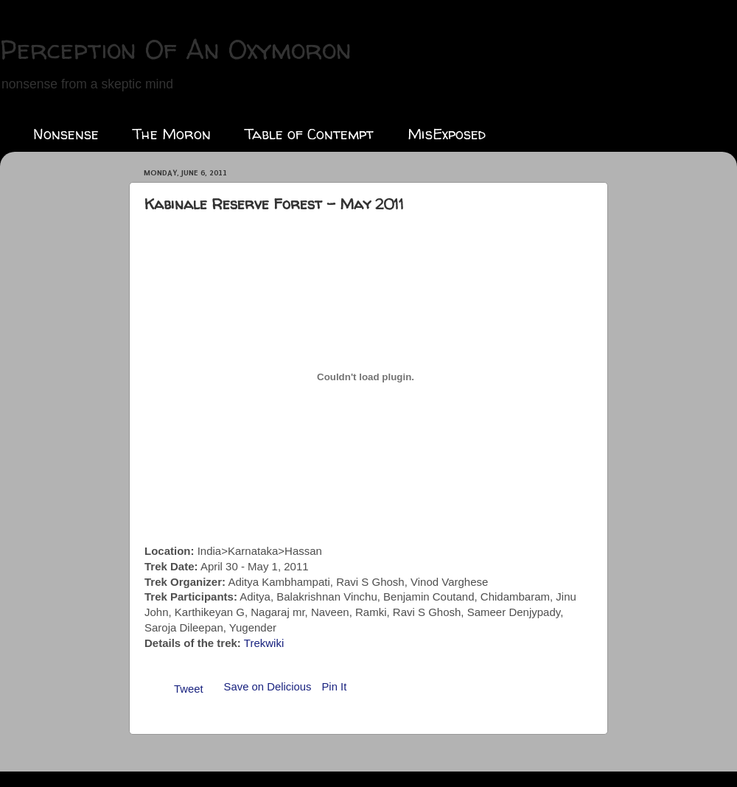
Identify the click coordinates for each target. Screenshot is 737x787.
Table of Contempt (309, 134)
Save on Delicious (268, 687)
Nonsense (66, 134)
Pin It (333, 687)
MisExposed (447, 134)
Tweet (188, 689)
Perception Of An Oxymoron (176, 49)
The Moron (172, 134)
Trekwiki (264, 643)
